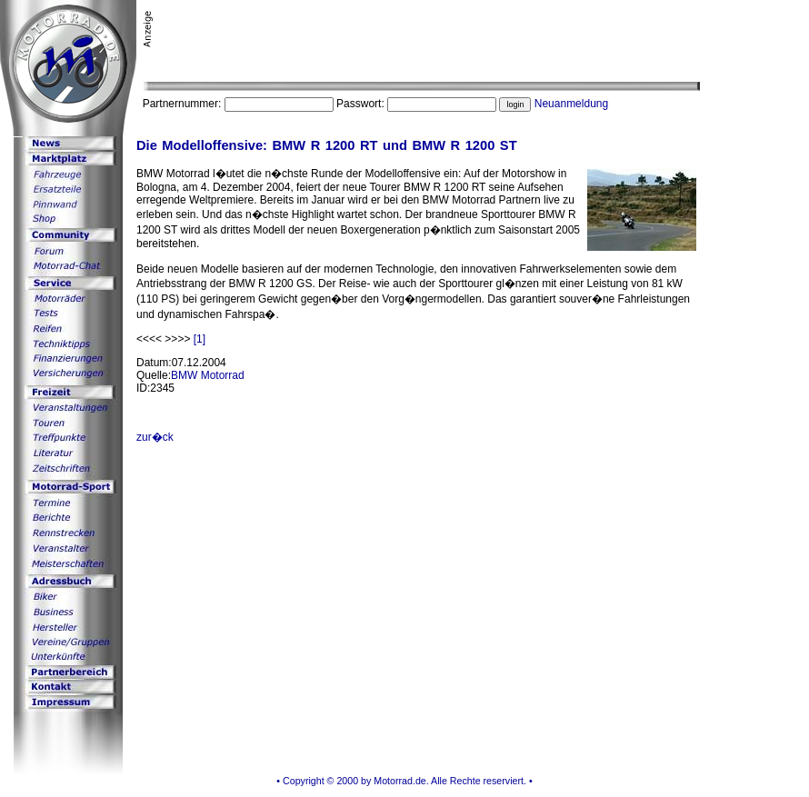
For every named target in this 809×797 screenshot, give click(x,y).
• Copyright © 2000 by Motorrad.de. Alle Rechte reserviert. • (404, 780)
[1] (199, 339)
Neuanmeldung (571, 103)
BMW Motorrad (208, 375)
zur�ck (155, 437)
